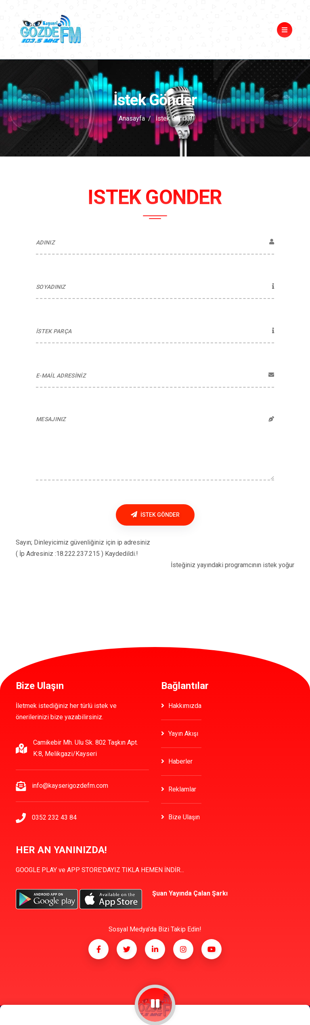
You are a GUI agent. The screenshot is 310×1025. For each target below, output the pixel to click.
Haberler (177, 761)
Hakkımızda (181, 706)
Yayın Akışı (179, 733)
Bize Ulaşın (180, 817)
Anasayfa (132, 118)
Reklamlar (178, 789)
